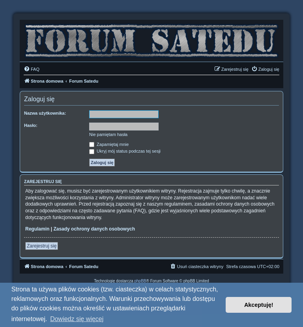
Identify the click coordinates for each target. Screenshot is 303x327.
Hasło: (30, 125)
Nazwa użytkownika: (45, 113)
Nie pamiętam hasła (108, 134)
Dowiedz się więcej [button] (76, 319)
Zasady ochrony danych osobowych (94, 229)
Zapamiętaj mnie (109, 144)
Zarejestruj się (41, 246)
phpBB (140, 281)
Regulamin (37, 229)
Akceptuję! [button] (258, 305)
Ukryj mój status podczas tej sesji (125, 151)
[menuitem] (31, 69)
